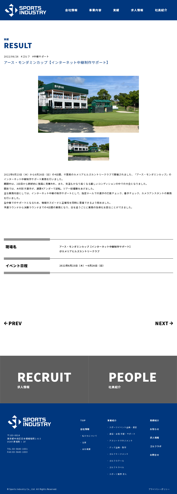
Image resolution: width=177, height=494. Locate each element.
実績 (116, 10)
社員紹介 (161, 10)
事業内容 (95, 10)
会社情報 (71, 10)
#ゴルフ (25, 56)
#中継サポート (40, 56)
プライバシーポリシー (159, 489)
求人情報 (137, 10)
